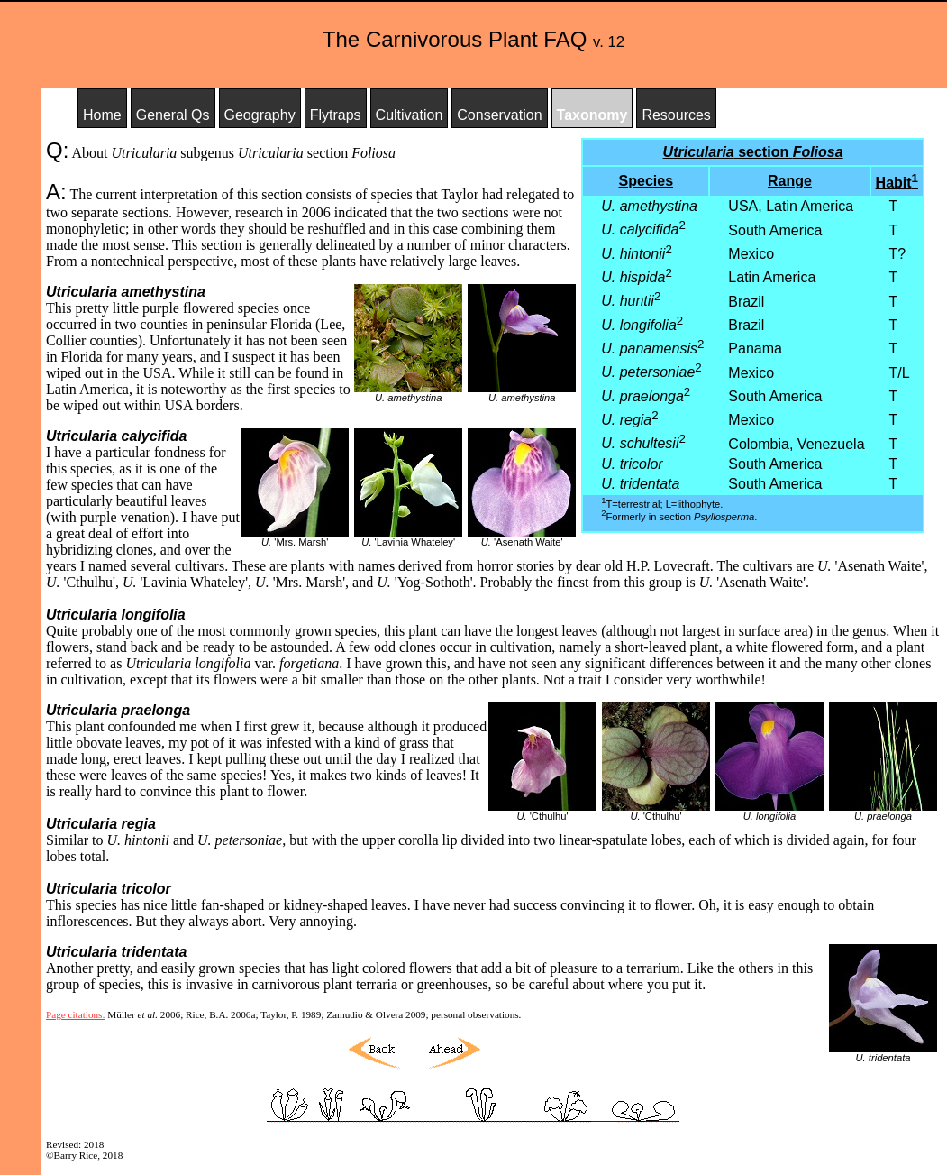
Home (102, 115)
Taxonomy (592, 115)
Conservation (499, 115)
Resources (676, 115)
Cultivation (409, 115)
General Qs (173, 115)
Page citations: (75, 1014)
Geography (260, 115)
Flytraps (335, 115)
